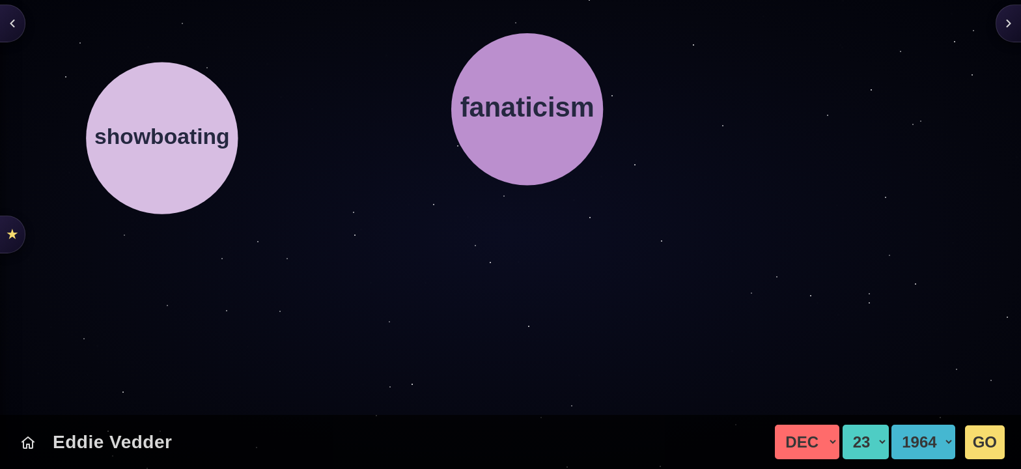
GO (985, 442)
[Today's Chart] (28, 442)
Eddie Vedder (112, 442)
